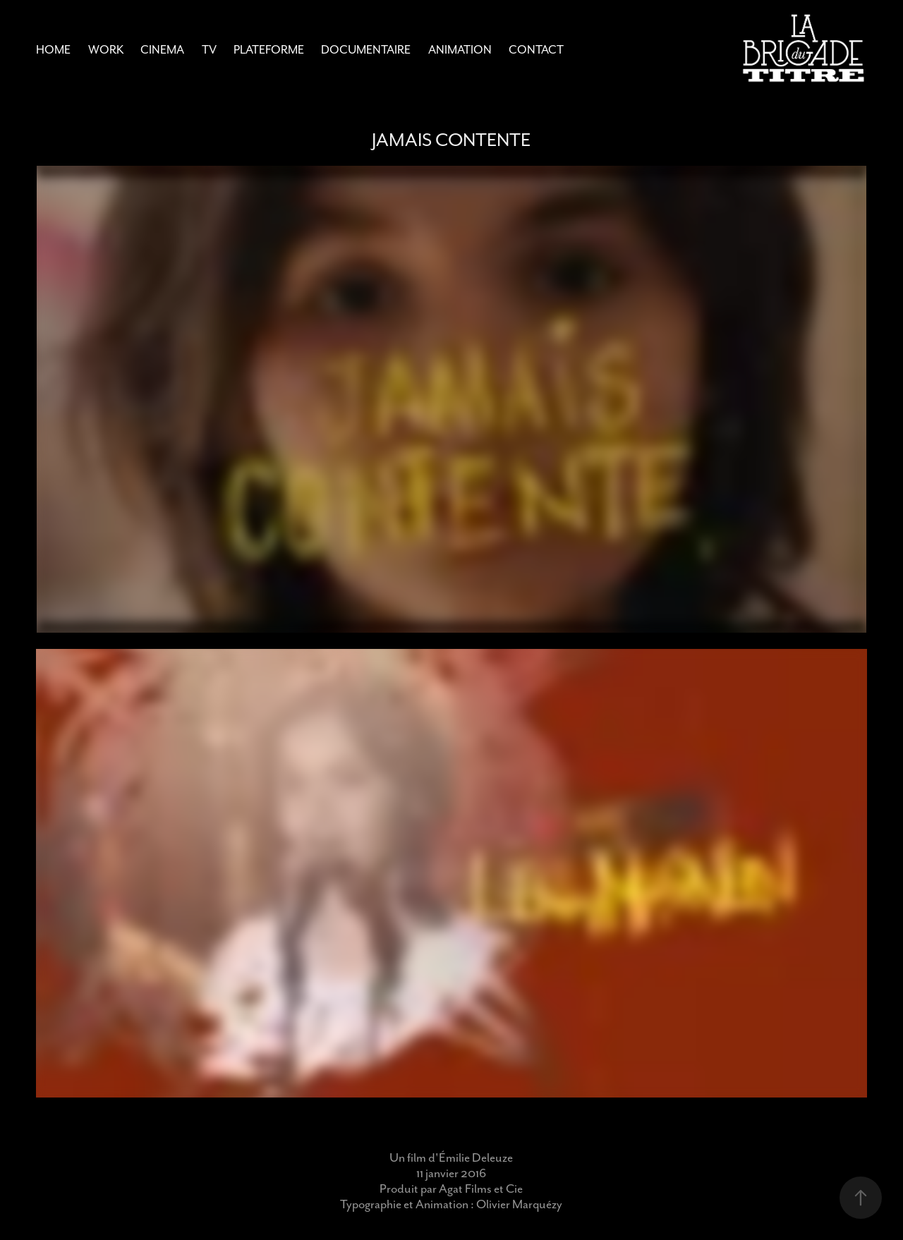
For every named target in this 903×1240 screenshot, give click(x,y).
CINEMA (162, 49)
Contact (536, 49)
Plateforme (269, 49)
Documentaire (366, 49)
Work (105, 49)
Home (53, 49)
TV (209, 49)
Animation (460, 49)
